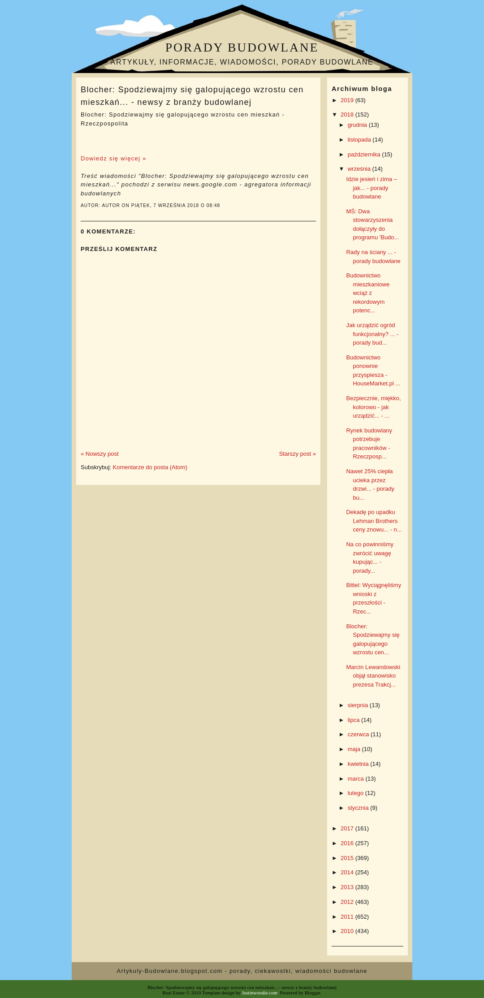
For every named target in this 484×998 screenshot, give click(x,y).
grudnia (358, 124)
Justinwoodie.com (260, 992)
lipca (354, 720)
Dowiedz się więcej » (114, 158)
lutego (356, 793)
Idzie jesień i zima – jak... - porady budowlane (371, 188)
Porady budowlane (242, 47)
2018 (348, 114)
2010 (348, 931)
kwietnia (359, 763)
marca (357, 778)
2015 (348, 858)
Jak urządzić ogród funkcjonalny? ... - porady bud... (372, 334)
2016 (348, 843)
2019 (348, 100)
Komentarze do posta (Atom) (150, 467)
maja (355, 749)
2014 (348, 872)
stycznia (359, 807)
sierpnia (359, 705)
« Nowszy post (100, 453)
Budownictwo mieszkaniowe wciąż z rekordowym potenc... (367, 293)
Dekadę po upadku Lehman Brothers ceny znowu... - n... (374, 521)
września (360, 168)
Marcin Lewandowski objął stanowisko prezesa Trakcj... (373, 676)
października (365, 154)
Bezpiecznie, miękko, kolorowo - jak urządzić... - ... (373, 407)
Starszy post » (297, 453)
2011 (348, 916)
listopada (360, 139)
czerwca (359, 734)
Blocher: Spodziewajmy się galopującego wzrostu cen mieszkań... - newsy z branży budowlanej (192, 95)
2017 (348, 828)
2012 (348, 902)
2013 (348, 887)
